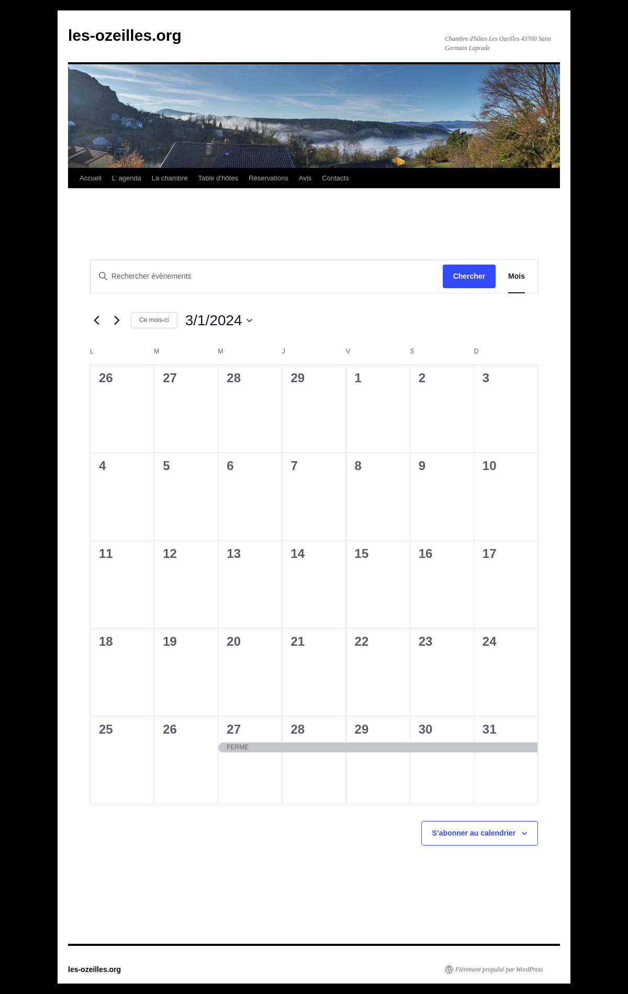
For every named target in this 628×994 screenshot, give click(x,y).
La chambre (170, 178)
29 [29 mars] (362, 729)
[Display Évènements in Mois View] (516, 276)
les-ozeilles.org (125, 35)
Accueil (91, 178)
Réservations (268, 178)
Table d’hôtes (218, 178)
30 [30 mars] (426, 729)
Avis (305, 178)
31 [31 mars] (490, 729)
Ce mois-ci (154, 320)
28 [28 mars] (297, 729)
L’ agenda (126, 178)
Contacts (335, 178)
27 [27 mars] (234, 729)
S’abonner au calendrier (474, 833)
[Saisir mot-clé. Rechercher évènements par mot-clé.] (267, 276)
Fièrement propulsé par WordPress (499, 969)
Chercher (469, 276)
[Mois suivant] (116, 320)
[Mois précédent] (96, 320)
